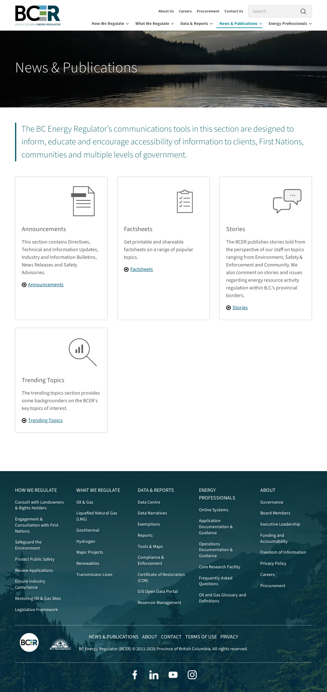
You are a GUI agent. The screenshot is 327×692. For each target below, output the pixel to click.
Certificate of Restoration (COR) (161, 578)
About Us (166, 11)
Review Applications (34, 570)
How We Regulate (110, 23)
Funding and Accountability (274, 538)
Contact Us (233, 11)
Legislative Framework (36, 610)
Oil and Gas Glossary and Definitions (222, 598)
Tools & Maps (150, 546)
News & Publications (240, 23)
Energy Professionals (290, 23)
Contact (171, 636)
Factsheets (141, 269)
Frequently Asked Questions (215, 581)
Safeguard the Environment (28, 545)
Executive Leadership (280, 524)
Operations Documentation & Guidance (216, 550)
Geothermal (87, 530)
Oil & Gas (84, 502)
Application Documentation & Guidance (216, 527)
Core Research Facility (219, 567)
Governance (271, 502)
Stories (240, 307)
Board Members (275, 513)
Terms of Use (201, 636)
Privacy (229, 636)
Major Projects (89, 552)
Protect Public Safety (35, 559)
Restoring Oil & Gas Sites (38, 598)
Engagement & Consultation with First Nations (36, 525)
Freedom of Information (283, 552)
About (268, 490)
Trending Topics (45, 420)
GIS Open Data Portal (158, 591)
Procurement (208, 11)
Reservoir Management (159, 603)
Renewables (87, 563)
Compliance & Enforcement (151, 560)
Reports (145, 535)
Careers (185, 11)
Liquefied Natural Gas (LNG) (96, 516)
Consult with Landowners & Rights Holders (39, 505)
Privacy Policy (273, 563)
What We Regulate (154, 23)
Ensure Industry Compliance (30, 584)
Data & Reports (196, 23)
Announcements (46, 284)
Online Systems (213, 510)
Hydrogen (85, 541)
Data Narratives (152, 513)
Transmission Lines (94, 575)
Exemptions (149, 524)
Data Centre (149, 502)
